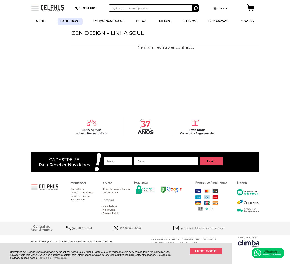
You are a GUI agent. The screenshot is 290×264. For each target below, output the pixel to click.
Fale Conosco (78, 199)
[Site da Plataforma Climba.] (248, 241)
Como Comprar (110, 192)
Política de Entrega (80, 196)
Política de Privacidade (52, 257)
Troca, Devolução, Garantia (116, 189)
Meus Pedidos (110, 206)
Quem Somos (77, 189)
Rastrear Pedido (111, 213)
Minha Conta (109, 210)
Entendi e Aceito (206, 251)
